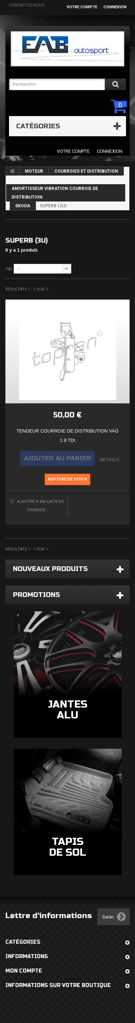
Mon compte (23, 971)
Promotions (36, 595)
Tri (8, 269)
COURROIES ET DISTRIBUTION (86, 171)
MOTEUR (34, 171)
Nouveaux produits (50, 569)
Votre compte (82, 7)
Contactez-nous (26, 5)
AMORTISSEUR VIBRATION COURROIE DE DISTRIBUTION (55, 193)
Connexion (114, 7)
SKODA (22, 205)
